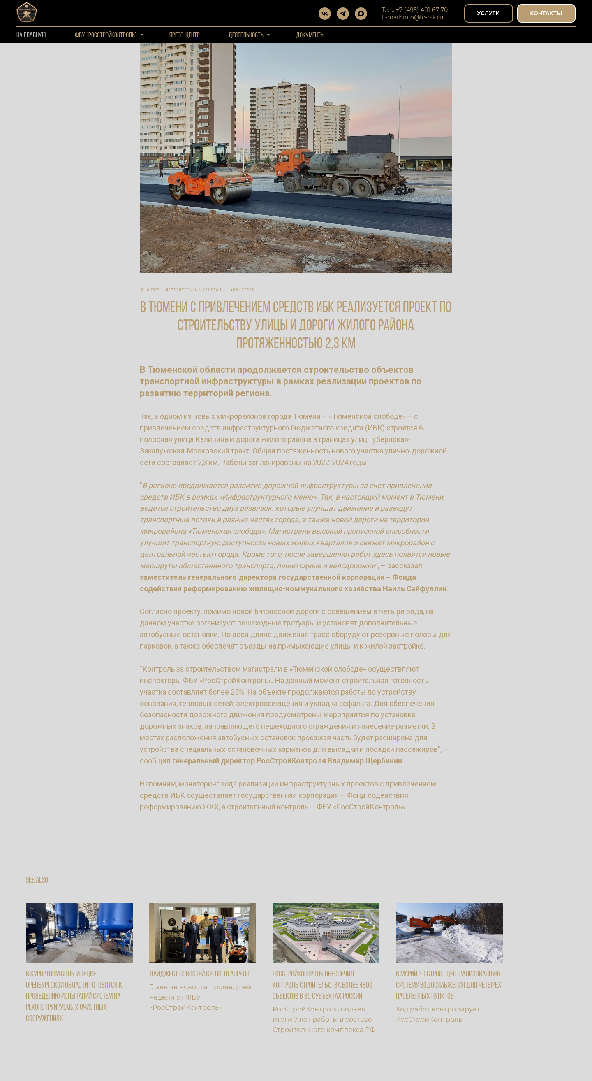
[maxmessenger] (361, 13)
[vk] (325, 13)
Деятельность (247, 36)
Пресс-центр (184, 36)
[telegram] (343, 13)
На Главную (31, 36)
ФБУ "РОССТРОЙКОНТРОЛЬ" (106, 36)
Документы (310, 36)
